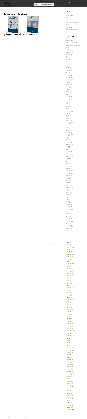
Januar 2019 (68, 141)
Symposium (68, 56)
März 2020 (68, 130)
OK (36, 4)
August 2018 (69, 146)
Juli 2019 (68, 135)
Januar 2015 (68, 194)
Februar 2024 (69, 84)
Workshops (68, 61)
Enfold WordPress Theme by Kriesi (27, 416)
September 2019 (69, 134)
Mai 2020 (68, 129)
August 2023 (69, 87)
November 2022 (69, 98)
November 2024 (69, 79)
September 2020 (69, 122)
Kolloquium (68, 49)
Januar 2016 (68, 182)
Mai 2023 (68, 91)
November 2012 (69, 214)
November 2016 (69, 171)
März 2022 (68, 106)
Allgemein (68, 38)
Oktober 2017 (69, 154)
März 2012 (68, 216)
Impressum (68, 24)
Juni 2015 (68, 190)
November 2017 (69, 153)
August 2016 (69, 175)
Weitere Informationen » (47, 4)
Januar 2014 (68, 202)
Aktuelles (68, 14)
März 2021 (68, 115)
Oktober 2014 (69, 197)
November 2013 (69, 206)
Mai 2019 (68, 139)
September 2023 (69, 86)
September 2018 (69, 144)
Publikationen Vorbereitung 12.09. (73, 29)
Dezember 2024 (69, 77)
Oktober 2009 (69, 230)
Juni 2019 (68, 137)
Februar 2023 (69, 92)
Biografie (68, 17)
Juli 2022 (68, 101)
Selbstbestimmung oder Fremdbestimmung (13, 35)
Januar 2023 (68, 94)
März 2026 (68, 67)
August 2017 (69, 158)
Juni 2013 (68, 213)
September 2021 (69, 111)
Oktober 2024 (69, 80)
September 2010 (69, 226)
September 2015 (69, 187)
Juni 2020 (68, 127)
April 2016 (68, 178)
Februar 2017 (69, 166)
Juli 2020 (68, 125)
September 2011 (69, 221)
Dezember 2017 (69, 151)
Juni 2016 (68, 177)
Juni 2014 (68, 199)
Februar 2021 (69, 117)
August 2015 (69, 189)
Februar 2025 (69, 75)
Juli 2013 (68, 211)
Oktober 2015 (69, 185)
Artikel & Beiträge (70, 15)
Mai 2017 (68, 161)
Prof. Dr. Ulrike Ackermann (14, 416)
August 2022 (69, 99)
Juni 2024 (68, 82)
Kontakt (67, 26)
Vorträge (68, 59)
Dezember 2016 (69, 170)
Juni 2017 (68, 159)
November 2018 (69, 142)
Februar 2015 (69, 192)
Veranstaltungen (69, 32)
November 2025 (69, 70)
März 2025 (68, 74)
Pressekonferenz (70, 52)
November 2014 (69, 196)
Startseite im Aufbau (70, 31)
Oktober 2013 (69, 208)
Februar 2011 (69, 225)
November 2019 (69, 132)
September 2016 (69, 173)
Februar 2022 (69, 108)
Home (67, 20)
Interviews (68, 44)
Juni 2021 (68, 113)
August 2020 (69, 123)
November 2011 (69, 218)
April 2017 (68, 163)
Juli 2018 (68, 147)
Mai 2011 (68, 223)
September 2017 (69, 156)
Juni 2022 (68, 103)
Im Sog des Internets (31, 34)
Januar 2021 (68, 118)
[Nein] (85, 3)
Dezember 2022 (69, 96)
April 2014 (68, 201)
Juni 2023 (68, 89)
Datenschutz (68, 19)
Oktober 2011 (69, 220)
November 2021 (69, 110)
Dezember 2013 (69, 204)
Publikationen (69, 27)
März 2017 (68, 165)
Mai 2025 (68, 72)
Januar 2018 (68, 149)
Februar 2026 (69, 68)
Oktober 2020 (69, 120)
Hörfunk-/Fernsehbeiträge (72, 22)
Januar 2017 (68, 168)
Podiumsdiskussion (70, 50)
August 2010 (69, 228)
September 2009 (69, 232)
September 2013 (69, 209)
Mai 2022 (68, 105)
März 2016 (68, 180)
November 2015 (69, 184)
